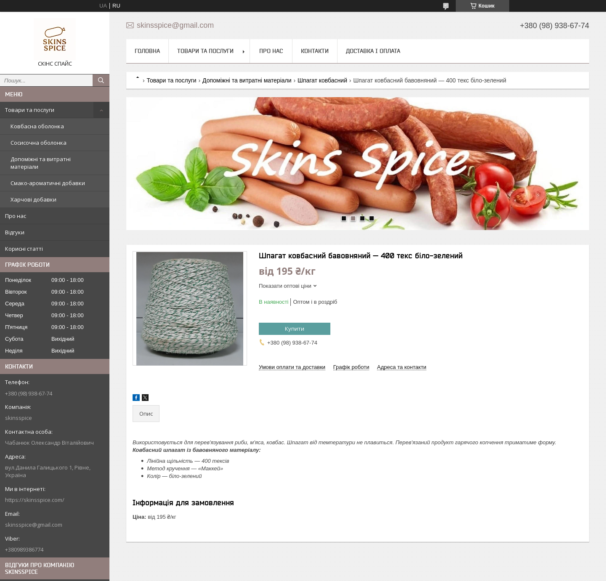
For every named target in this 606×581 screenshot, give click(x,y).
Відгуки (14, 232)
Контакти (315, 51)
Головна (147, 51)
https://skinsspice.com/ (34, 500)
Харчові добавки (33, 199)
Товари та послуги (29, 110)
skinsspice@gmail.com (33, 524)
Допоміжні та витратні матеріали (41, 162)
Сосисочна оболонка (38, 142)
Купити (294, 328)
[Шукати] (101, 80)
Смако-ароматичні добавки (48, 183)
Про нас (15, 216)
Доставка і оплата (373, 51)
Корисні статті (24, 248)
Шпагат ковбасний (322, 80)
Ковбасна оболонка (37, 126)
